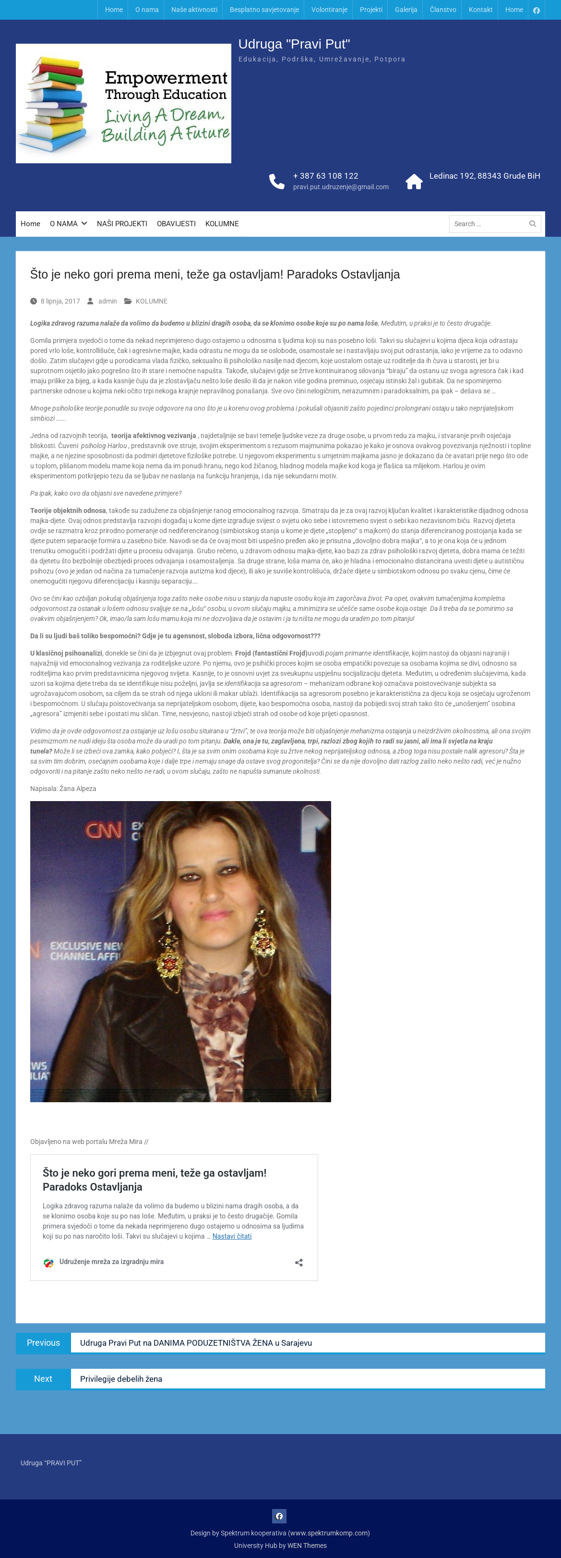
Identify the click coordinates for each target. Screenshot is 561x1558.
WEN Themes (307, 1545)
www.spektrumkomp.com (329, 1533)
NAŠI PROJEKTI (122, 223)
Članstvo (443, 9)
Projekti (371, 9)
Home (114, 9)
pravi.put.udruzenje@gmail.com (341, 187)
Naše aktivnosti (194, 9)
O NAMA (64, 223)
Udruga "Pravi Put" (294, 44)
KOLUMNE (222, 223)
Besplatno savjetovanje (264, 9)
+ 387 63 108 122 (325, 176)
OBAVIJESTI (176, 223)
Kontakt (481, 9)
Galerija (406, 9)
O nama (147, 9)
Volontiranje (329, 9)
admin (107, 301)
